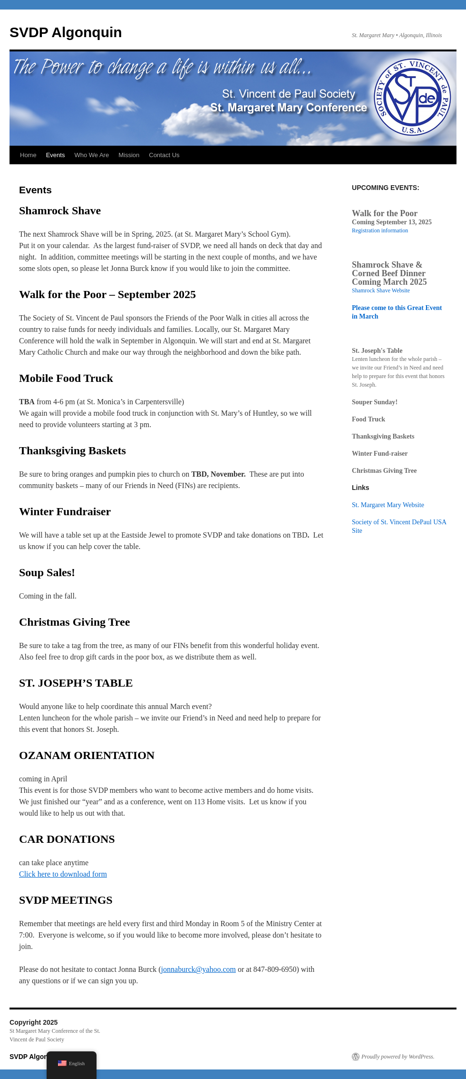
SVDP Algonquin (66, 32)
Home (28, 155)
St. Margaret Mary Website (388, 505)
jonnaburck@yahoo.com (198, 969)
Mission (128, 155)
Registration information (380, 230)
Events (55, 155)
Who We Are (91, 155)
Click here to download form (63, 874)
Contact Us (164, 155)
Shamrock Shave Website (381, 290)
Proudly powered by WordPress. (398, 1056)
